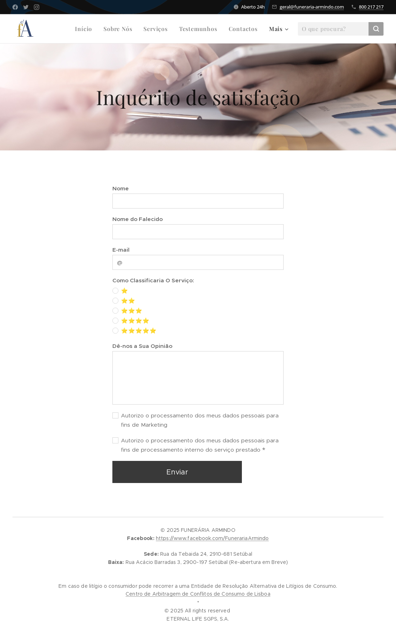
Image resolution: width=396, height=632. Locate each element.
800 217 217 (371, 7)
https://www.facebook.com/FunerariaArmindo (212, 538)
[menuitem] (85, 29)
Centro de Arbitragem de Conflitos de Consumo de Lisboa (198, 594)
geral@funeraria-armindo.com (312, 7)
